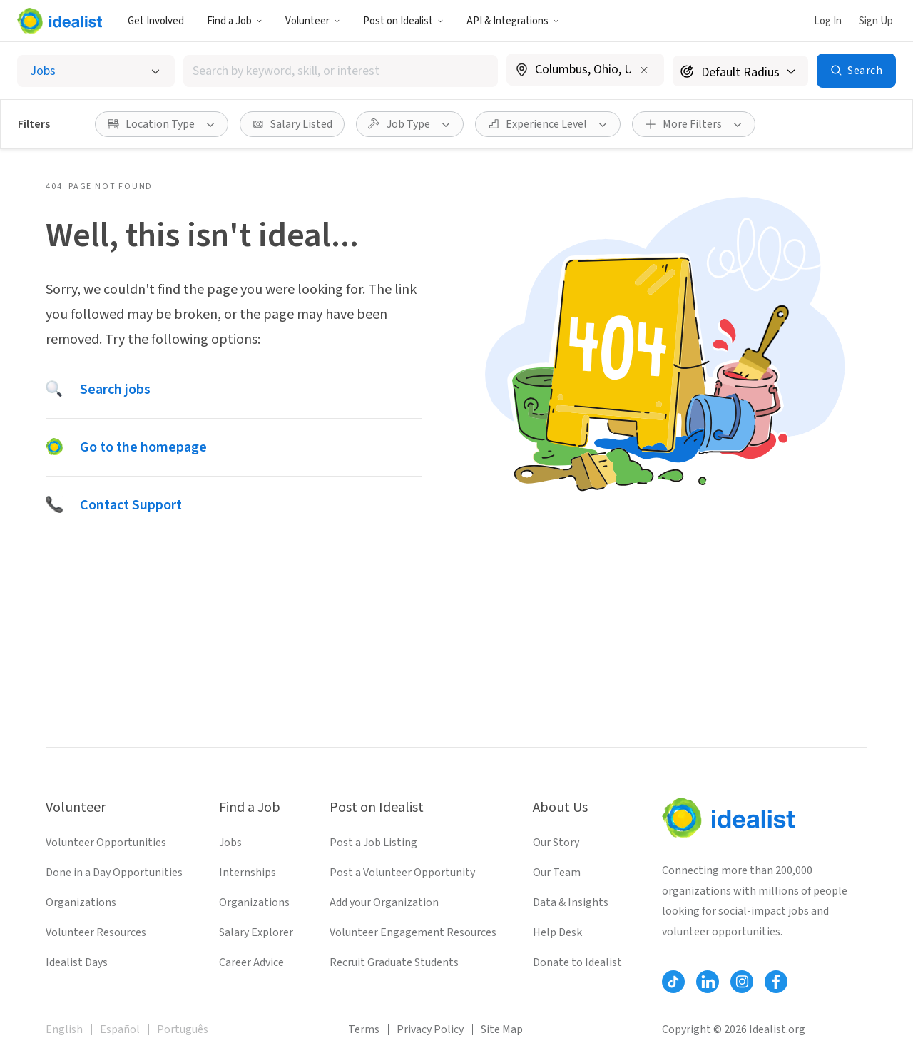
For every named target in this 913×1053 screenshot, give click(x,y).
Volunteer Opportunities (106, 842)
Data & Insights (570, 902)
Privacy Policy (430, 1029)
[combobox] (341, 71)
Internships (247, 872)
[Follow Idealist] (673, 981)
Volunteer (312, 21)
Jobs (230, 842)
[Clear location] (644, 70)
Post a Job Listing (373, 842)
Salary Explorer (256, 932)
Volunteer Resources (96, 932)
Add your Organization (384, 902)
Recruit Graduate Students (394, 962)
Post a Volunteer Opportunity (402, 872)
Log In (828, 21)
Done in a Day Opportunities (114, 872)
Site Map (502, 1029)
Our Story (556, 842)
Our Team (557, 872)
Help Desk (557, 932)
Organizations (81, 902)
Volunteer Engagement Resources (413, 932)
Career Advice (251, 962)
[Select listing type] (96, 71)
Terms (363, 1029)
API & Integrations (512, 21)
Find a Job (234, 21)
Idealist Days (77, 962)
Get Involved (156, 21)
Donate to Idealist (577, 962)
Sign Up (876, 21)
